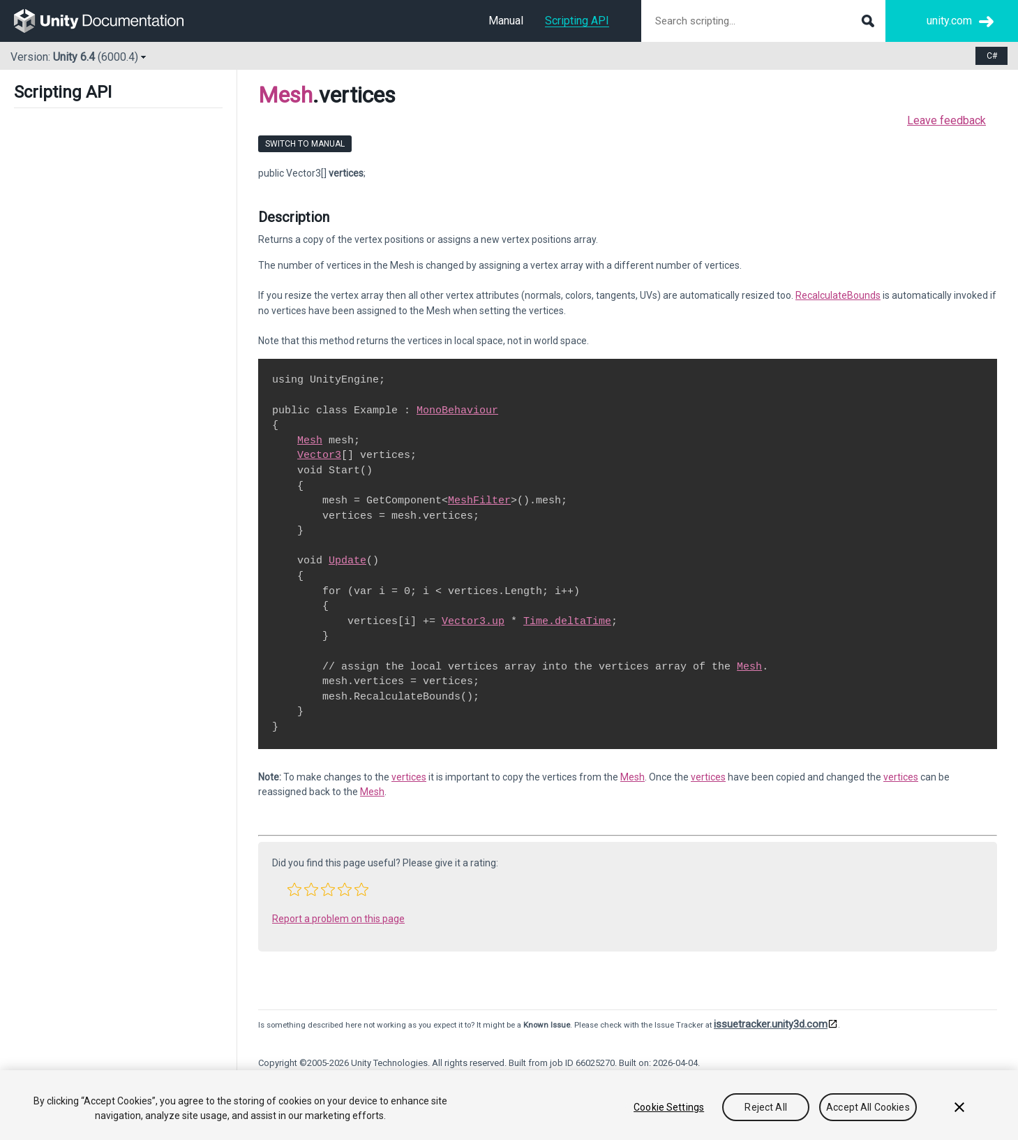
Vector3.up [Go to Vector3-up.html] (473, 621)
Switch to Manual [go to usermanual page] (305, 144)
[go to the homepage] (108, 21)
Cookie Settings (669, 1107)
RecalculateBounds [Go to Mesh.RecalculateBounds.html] (838, 295)
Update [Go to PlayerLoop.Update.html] (347, 561)
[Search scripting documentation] (763, 21)
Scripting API (577, 20)
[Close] (959, 1107)
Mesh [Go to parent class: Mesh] (285, 95)
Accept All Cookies (868, 1107)
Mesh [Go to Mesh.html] (309, 440)
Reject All (765, 1107)
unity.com (949, 20)
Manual (505, 20)
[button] (294, 889)
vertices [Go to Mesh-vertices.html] (408, 777)
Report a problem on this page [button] (338, 918)
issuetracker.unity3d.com (771, 1024)
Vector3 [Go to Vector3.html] (319, 455)
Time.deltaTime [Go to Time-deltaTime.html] (567, 621)
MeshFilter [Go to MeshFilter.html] (479, 501)
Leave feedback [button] (946, 120)
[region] (509, 1105)
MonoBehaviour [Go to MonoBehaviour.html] (457, 410)
